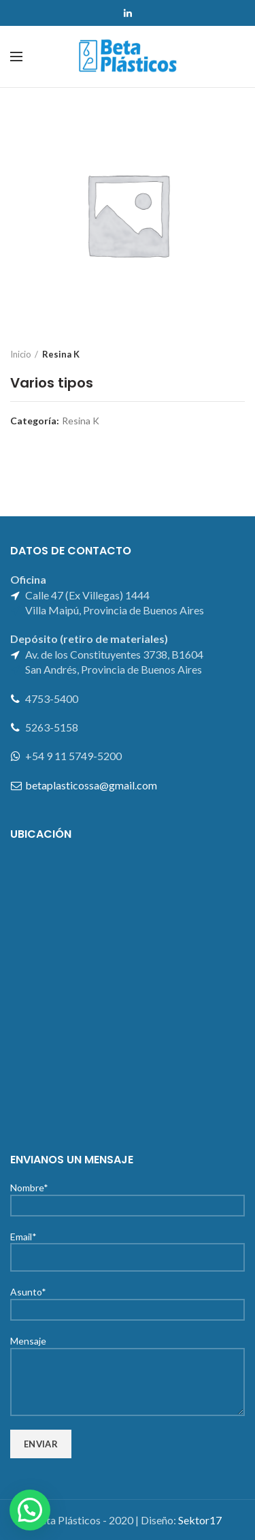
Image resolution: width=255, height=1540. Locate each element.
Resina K (61, 354)
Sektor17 (200, 1519)
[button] (30, 1510)
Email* (127, 1246)
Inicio (20, 354)
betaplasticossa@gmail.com (91, 785)
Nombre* (127, 1196)
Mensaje (127, 1360)
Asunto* (127, 1300)
